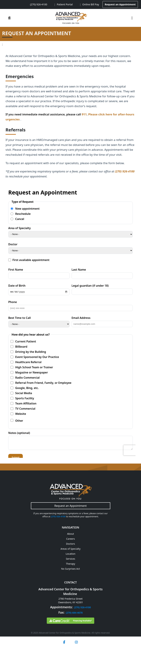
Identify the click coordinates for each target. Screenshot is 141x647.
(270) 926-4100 (38, 4)
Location (70, 553)
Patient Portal (65, 4)
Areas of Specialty (71, 548)
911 (84, 114)
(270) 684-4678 (74, 612)
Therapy (70, 563)
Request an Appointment (120, 4)
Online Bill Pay (90, 4)
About (70, 533)
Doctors (70, 543)
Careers (70, 538)
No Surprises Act (70, 568)
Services (70, 558)
